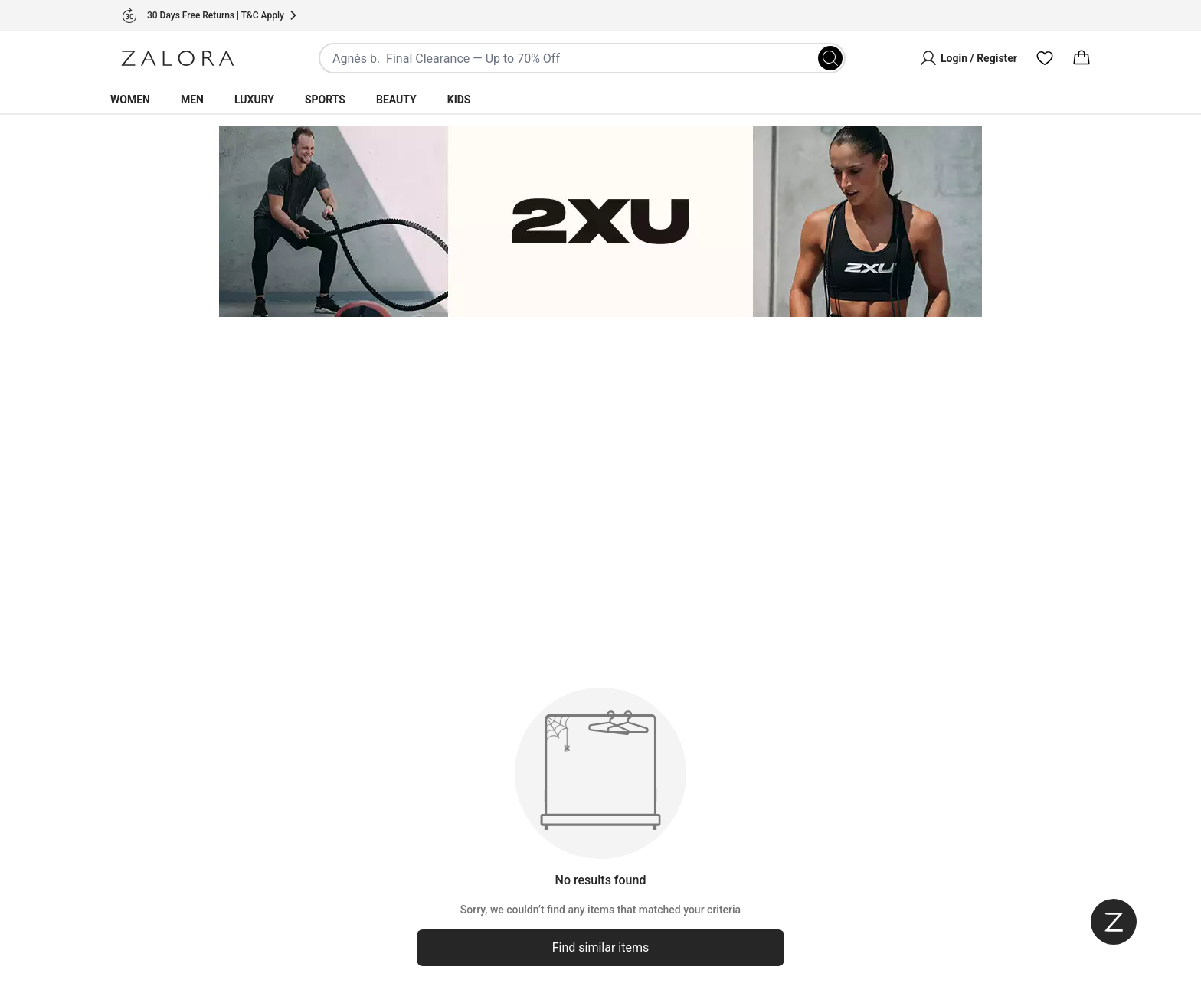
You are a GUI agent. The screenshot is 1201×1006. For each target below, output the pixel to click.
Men (192, 99)
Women (130, 99)
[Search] (830, 58)
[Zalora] (177, 58)
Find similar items (601, 947)
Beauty (396, 99)
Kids (459, 99)
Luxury (254, 99)
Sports (325, 99)
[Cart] (1081, 58)
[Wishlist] (1045, 58)
